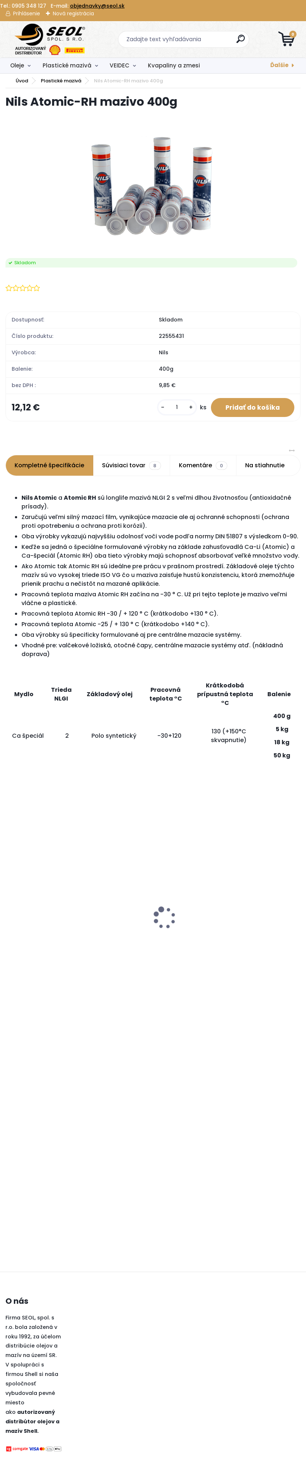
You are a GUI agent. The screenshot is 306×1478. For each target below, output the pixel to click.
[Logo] (50, 39)
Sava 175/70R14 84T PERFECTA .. (119, 934)
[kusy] (177, 407)
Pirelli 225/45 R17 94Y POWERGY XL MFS (39, 890)
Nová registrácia (73, 13)
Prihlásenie (26, 13)
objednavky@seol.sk (97, 5)
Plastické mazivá (67, 65)
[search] (240, 42)
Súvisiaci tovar (131, 465)
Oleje (17, 65)
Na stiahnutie (265, 465)
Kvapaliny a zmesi (174, 65)
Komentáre (203, 465)
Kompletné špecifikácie (49, 465)
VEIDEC (119, 65)
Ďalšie (279, 65)
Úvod (22, 80)
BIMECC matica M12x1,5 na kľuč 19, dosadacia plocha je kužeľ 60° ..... (205, 877)
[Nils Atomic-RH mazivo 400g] (153, 184)
